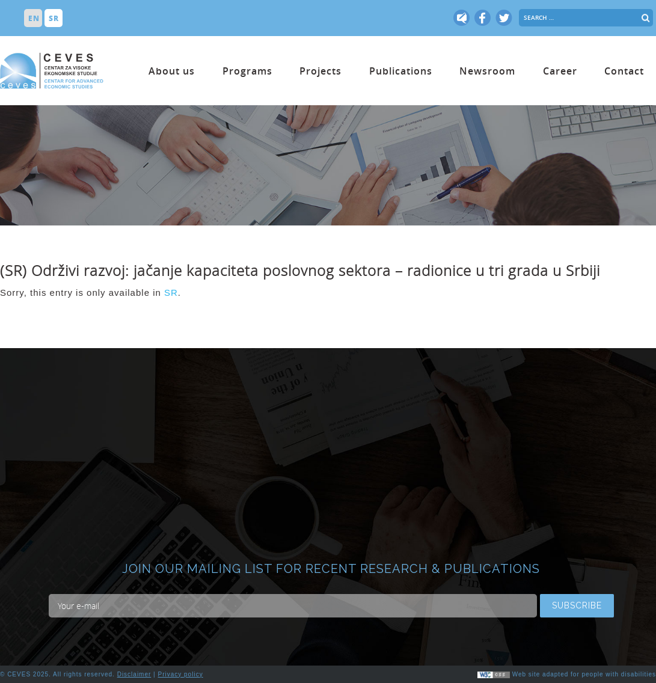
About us (172, 71)
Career (560, 71)
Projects (320, 71)
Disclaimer (134, 674)
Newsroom (487, 71)
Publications (400, 71)
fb (483, 18)
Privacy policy (180, 674)
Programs (247, 71)
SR (171, 292)
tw (462, 18)
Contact (624, 71)
